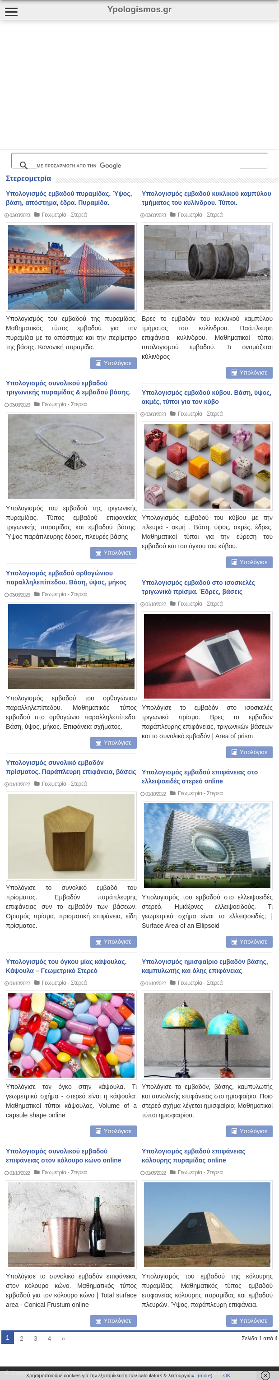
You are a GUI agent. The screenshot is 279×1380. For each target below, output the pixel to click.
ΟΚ (227, 1375)
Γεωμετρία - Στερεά (64, 215)
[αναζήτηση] (138, 165)
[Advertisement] (105, 85)
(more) (205, 1375)
